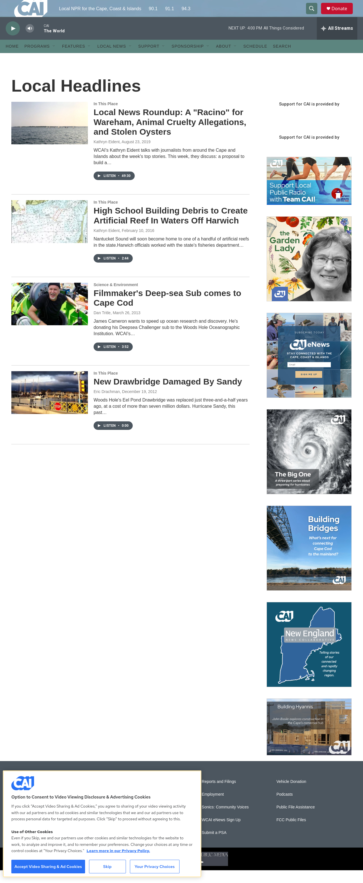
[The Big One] (309, 464)
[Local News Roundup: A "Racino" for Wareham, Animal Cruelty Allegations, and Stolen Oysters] (49, 136)
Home (12, 59)
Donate (343, 15)
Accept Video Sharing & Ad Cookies (48, 866)
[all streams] (337, 41)
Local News (111, 59)
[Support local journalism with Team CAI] (309, 193)
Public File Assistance (296, 820)
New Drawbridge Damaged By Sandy (168, 394)
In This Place (106, 116)
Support (148, 59)
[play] (12, 41)
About (223, 59)
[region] (102, 823)
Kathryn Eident (107, 154)
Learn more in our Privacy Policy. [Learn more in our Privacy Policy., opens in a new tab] (118, 850)
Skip (107, 866)
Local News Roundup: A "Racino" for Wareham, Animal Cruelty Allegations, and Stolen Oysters (170, 134)
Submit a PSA (214, 845)
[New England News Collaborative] (309, 657)
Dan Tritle (102, 325)
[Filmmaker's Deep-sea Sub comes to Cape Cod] (49, 316)
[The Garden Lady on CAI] (309, 271)
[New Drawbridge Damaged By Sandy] (49, 405)
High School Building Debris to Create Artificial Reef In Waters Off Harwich (171, 228)
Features (73, 59)
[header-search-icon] (314, 15)
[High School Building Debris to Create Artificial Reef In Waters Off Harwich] (49, 234)
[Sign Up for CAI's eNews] (309, 368)
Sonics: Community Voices (225, 820)
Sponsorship (188, 59)
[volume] (30, 41)
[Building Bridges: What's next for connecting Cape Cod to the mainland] (309, 561)
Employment (213, 807)
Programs (37, 59)
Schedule (255, 59)
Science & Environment (116, 297)
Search (282, 59)
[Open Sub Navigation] (54, 59)
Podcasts (285, 807)
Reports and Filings (219, 794)
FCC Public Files (291, 833)
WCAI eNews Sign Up (221, 833)
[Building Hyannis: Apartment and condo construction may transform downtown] (309, 739)
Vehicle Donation (291, 794)
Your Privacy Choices (154, 866)
